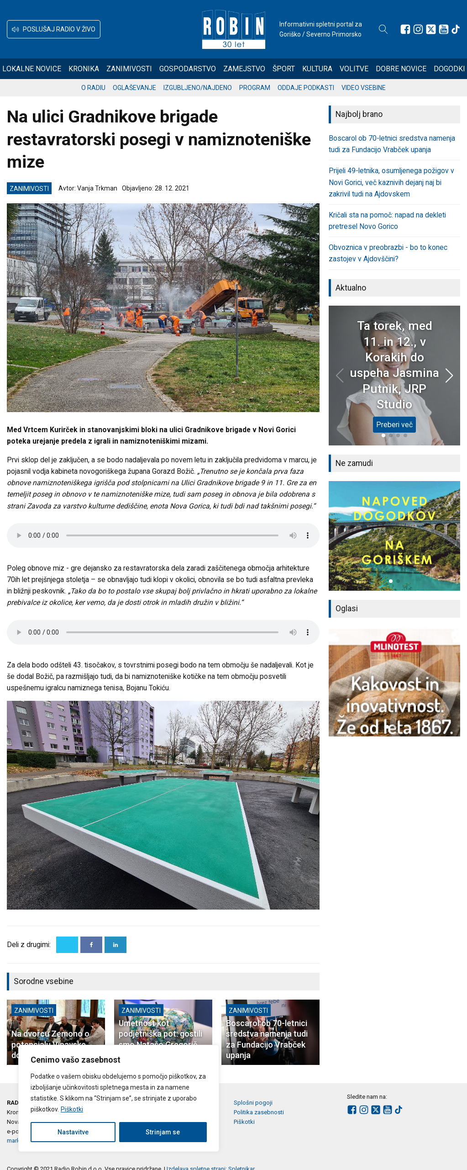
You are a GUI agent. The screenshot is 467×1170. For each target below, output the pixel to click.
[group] (394, 536)
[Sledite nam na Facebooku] (405, 29)
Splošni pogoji (253, 1102)
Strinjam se (163, 1132)
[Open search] (383, 29)
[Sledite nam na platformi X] (430, 29)
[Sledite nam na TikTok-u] (455, 29)
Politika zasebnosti (259, 1112)
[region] (118, 1098)
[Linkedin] (115, 945)
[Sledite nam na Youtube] (443, 29)
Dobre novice (401, 68)
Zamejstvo (244, 68)
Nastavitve (73, 1132)
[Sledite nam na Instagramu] (418, 29)
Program (254, 87)
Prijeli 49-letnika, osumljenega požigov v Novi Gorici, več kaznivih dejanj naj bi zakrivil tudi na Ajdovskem (391, 182)
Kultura (317, 68)
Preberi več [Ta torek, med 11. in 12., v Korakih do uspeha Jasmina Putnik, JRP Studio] (394, 424)
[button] (53, 29)
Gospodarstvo (187, 68)
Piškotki (72, 1109)
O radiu (93, 87)
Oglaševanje (134, 87)
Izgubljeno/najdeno (197, 87)
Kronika (83, 68)
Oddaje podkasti (306, 87)
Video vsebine (363, 87)
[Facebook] (91, 945)
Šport (284, 68)
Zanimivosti (129, 68)
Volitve (354, 68)
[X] (67, 945)
